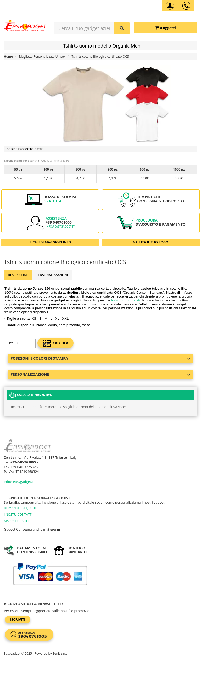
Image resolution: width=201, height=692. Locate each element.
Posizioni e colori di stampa (100, 358)
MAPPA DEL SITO (16, 521)
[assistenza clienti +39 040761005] (186, 5)
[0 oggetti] (165, 27)
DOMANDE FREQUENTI (20, 508)
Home (8, 56)
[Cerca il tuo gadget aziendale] (122, 28)
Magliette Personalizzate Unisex (42, 56)
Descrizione (18, 275)
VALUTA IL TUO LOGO (151, 242)
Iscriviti (17, 619)
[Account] (170, 5)
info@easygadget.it (60, 226)
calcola (55, 343)
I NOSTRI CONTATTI (18, 514)
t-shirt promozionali (125, 300)
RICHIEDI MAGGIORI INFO (50, 242)
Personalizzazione (52, 275)
